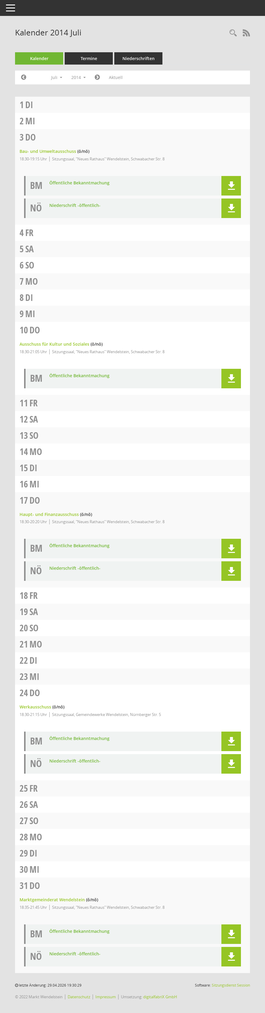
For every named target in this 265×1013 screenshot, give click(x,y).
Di (29, 105)
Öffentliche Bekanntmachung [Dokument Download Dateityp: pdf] (79, 183)
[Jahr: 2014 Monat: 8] (97, 77)
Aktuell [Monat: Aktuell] (116, 77)
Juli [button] (56, 77)
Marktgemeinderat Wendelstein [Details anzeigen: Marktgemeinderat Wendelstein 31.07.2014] (52, 899)
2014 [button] (78, 77)
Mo (31, 281)
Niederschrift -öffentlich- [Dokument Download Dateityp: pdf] (74, 205)
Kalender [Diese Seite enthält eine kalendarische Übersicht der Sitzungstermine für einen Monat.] (39, 58)
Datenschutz (79, 996)
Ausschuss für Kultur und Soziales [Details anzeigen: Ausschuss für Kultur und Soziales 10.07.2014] (54, 344)
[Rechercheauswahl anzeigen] (233, 33)
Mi (30, 121)
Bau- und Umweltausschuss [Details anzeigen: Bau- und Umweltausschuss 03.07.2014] (48, 151)
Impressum (105, 996)
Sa (29, 249)
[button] (231, 186)
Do (30, 137)
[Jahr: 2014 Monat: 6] (24, 77)
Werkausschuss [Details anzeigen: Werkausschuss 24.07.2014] (35, 707)
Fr (29, 232)
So (29, 265)
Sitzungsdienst (231, 985)
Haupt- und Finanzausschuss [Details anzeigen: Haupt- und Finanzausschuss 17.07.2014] (49, 514)
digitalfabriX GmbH (160, 996)
